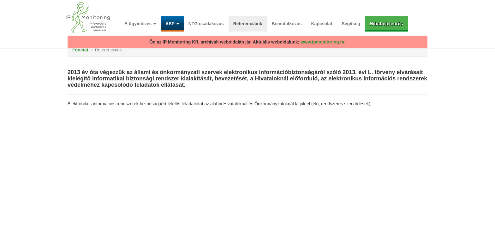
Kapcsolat (321, 23)
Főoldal (80, 49)
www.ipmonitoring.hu (323, 41)
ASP (172, 23)
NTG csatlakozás (206, 23)
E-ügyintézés (140, 23)
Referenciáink (247, 23)
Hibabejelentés (386, 23)
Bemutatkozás (287, 23)
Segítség (351, 23)
